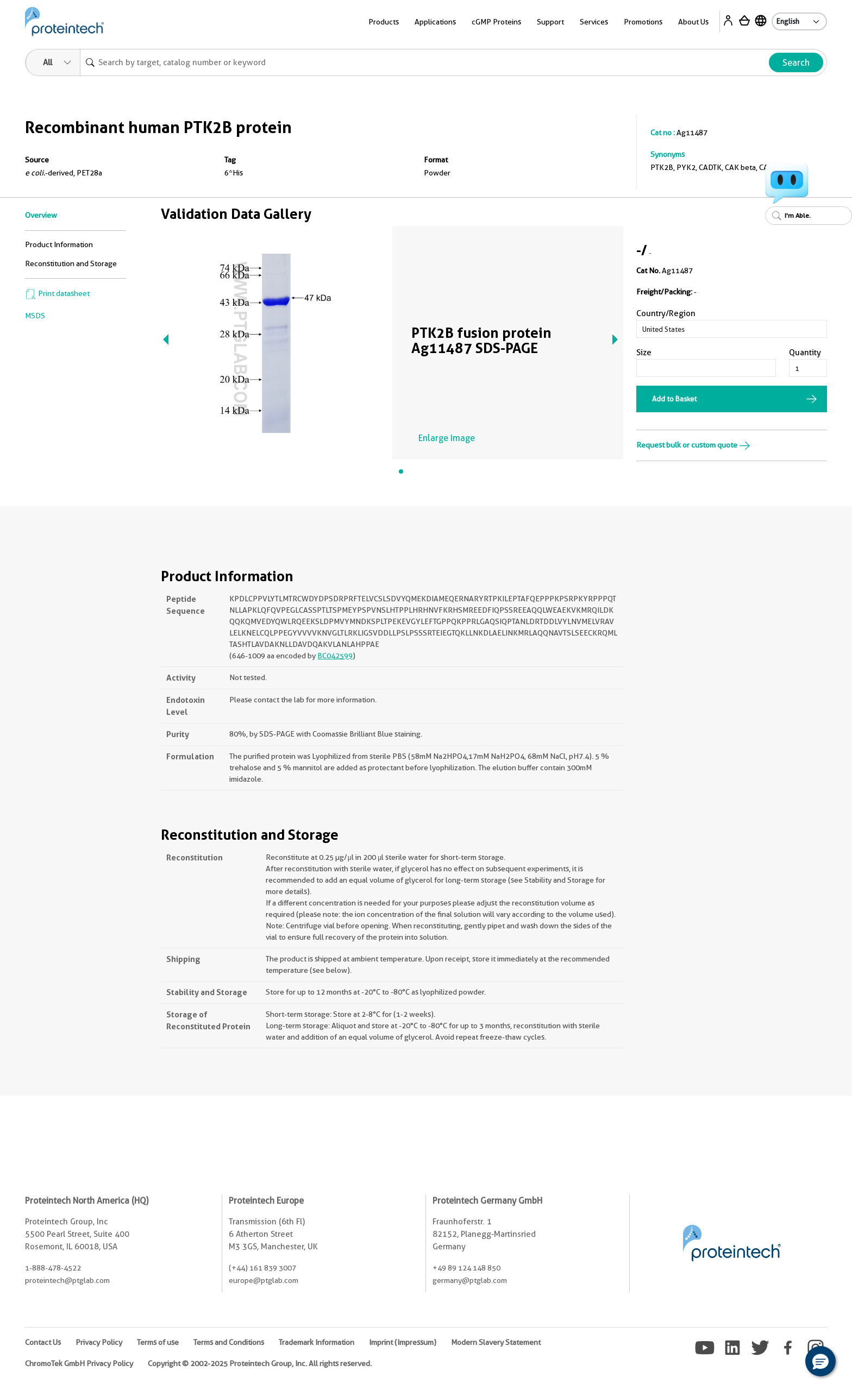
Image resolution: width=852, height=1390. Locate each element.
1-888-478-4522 (53, 1267)
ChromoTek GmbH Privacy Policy (79, 1363)
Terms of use (158, 1342)
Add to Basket (674, 398)
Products (383, 21)
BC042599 (335, 655)
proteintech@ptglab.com (67, 1280)
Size (643, 352)
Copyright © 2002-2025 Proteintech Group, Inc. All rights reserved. (260, 1363)
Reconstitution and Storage (71, 263)
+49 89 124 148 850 (466, 1267)
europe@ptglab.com (263, 1280)
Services (594, 21)
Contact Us (43, 1342)
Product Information (59, 244)
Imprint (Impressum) (402, 1342)
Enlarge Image (446, 438)
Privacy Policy (99, 1342)
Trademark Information (316, 1342)
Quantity (805, 352)
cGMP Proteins (496, 21)
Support (550, 21)
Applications (435, 21)
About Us (693, 21)
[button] (820, 1361)
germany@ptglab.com (470, 1280)
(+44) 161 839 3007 (262, 1267)
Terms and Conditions (228, 1342)
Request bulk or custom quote (693, 445)
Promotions (643, 21)
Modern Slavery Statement (496, 1342)
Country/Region (666, 313)
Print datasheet (57, 293)
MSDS (35, 315)
